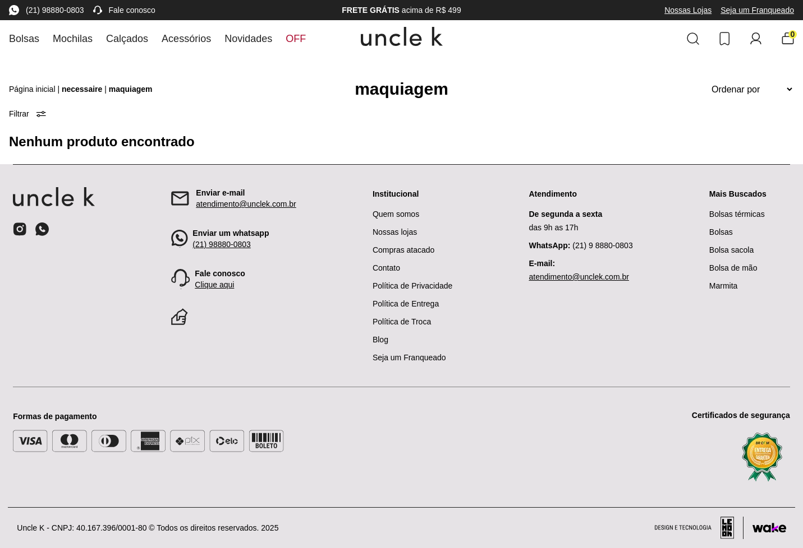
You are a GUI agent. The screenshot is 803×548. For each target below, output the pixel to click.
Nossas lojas (395, 231)
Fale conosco (124, 10)
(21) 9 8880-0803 (580, 245)
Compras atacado (404, 249)
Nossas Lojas (688, 10)
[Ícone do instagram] (19, 229)
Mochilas (73, 38)
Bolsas (24, 38)
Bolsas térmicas (737, 214)
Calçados (127, 38)
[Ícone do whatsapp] (42, 229)
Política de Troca (402, 321)
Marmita (723, 285)
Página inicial (32, 89)
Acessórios (186, 38)
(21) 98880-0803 (46, 10)
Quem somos (396, 214)
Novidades (248, 38)
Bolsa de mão (733, 267)
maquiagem (131, 89)
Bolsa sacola (731, 249)
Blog (380, 339)
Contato (386, 267)
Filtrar (28, 113)
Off (296, 38)
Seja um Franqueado (757, 10)
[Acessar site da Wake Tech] (769, 528)
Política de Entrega (406, 303)
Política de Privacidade (412, 285)
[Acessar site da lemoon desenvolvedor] (699, 528)
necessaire (82, 89)
